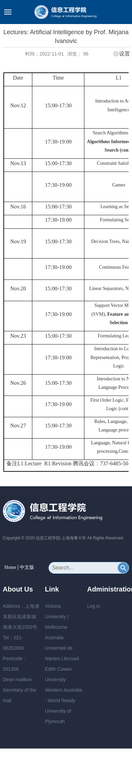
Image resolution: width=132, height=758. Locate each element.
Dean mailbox (17, 679)
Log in (93, 606)
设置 (124, 54)
